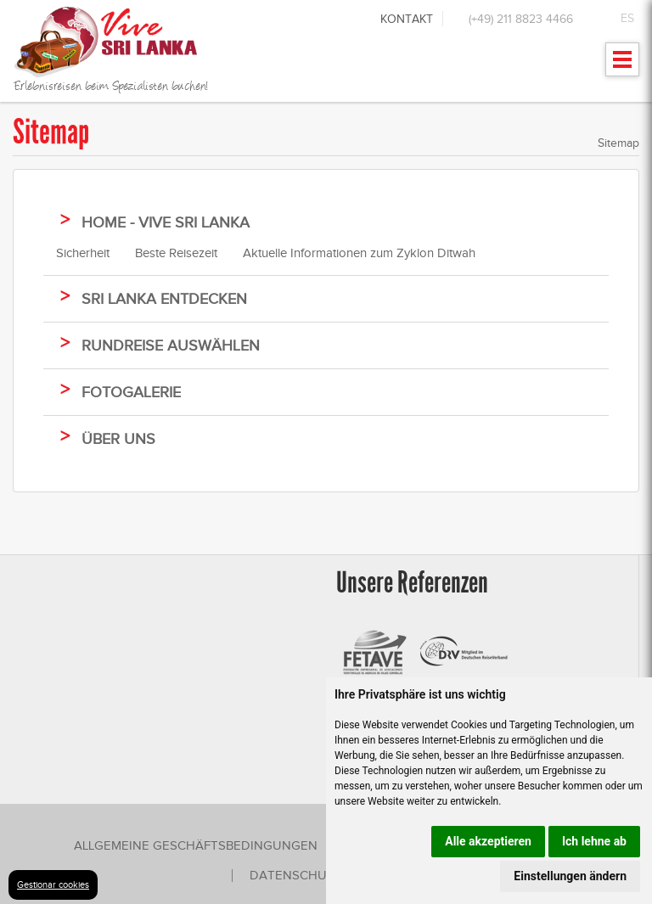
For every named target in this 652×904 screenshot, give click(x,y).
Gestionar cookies (53, 884)
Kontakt (406, 19)
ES (627, 18)
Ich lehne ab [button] (594, 841)
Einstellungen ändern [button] (570, 876)
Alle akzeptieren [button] (488, 841)
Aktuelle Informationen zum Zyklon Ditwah (359, 253)
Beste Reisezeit (176, 253)
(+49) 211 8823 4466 (521, 19)
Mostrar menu (622, 64)
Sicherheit (83, 253)
